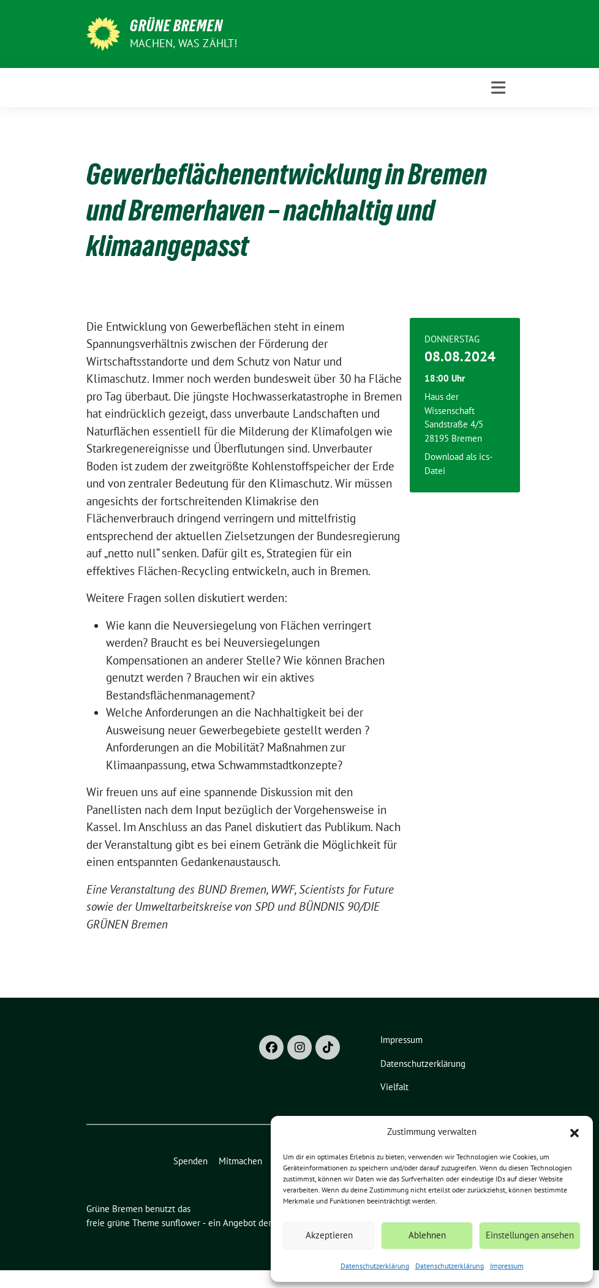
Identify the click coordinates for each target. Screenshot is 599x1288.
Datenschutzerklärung (375, 1265)
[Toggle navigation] (498, 88)
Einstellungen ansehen (530, 1235)
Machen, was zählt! (184, 43)
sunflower (181, 1223)
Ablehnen (427, 1235)
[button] (574, 1132)
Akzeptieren (329, 1235)
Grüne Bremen (176, 26)
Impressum (507, 1265)
